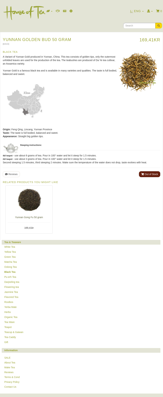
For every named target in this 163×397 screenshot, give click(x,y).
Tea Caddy (10, 337)
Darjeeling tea (11, 282)
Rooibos (8, 302)
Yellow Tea (10, 251)
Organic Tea (10, 317)
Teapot (8, 327)
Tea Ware (9, 322)
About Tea (9, 362)
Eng (137, 11)
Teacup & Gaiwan (13, 332)
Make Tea (9, 367)
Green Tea (10, 256)
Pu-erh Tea (10, 277)
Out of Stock (149, 174)
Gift (6, 342)
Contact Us (10, 386)
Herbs (7, 312)
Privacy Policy (11, 382)
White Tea (9, 246)
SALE (7, 357)
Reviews (11, 174)
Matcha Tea (10, 262)
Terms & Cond (12, 377)
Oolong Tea (10, 267)
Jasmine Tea (11, 292)
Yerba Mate (10, 307)
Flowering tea (11, 287)
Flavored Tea (11, 297)
